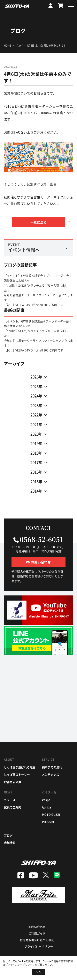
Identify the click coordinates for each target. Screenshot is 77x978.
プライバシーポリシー (38, 946)
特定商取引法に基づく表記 (37, 940)
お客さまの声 (12, 782)
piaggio (48, 822)
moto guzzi (51, 814)
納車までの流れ (52, 767)
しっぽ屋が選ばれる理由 (20, 767)
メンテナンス (50, 774)
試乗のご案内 (12, 807)
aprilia (46, 807)
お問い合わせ (37, 927)
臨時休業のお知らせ (17, 280)
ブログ (8, 835)
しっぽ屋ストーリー (17, 774)
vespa (46, 800)
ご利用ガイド (37, 933)
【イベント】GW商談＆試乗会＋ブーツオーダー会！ (38, 276)
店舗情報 (9, 843)
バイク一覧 (49, 792)
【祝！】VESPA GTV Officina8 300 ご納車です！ (35, 305)
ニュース (9, 800)
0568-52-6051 (42, 539)
